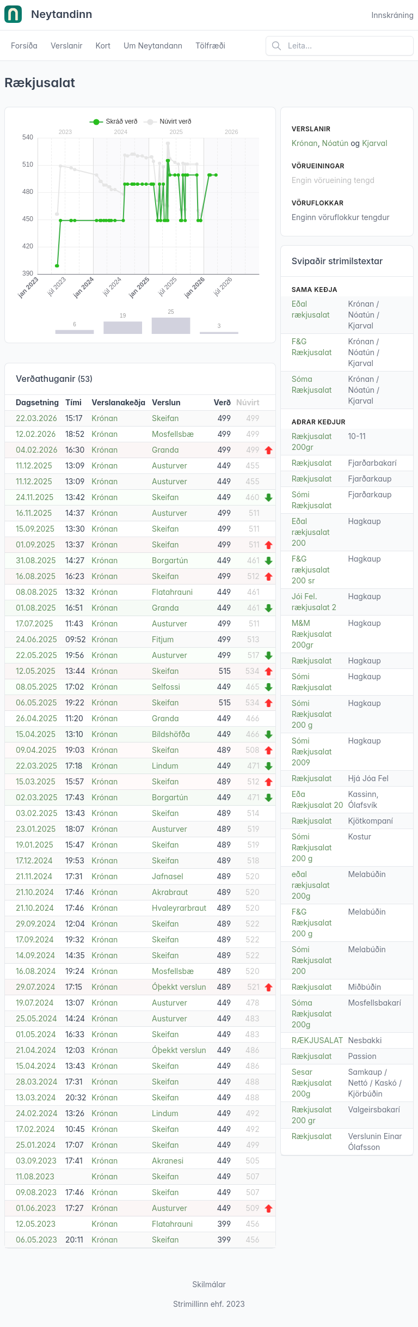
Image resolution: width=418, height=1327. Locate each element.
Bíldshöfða (171, 734)
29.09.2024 (36, 923)
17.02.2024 (35, 1129)
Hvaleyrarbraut (179, 907)
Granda (165, 449)
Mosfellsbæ (173, 434)
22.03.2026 (36, 418)
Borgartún (170, 560)
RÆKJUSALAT (317, 1040)
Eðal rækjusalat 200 (311, 531)
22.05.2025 (36, 655)
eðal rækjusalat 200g (311, 884)
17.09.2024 (35, 939)
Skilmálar (209, 1284)
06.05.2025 (36, 702)
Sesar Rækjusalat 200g (312, 1082)
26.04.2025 (36, 718)
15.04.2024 (36, 1065)
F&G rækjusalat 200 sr (311, 569)
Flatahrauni (172, 591)
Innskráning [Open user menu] (392, 15)
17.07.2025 (34, 623)
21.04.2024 (36, 1050)
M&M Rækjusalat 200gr (312, 633)
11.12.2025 (34, 465)
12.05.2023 (36, 1223)
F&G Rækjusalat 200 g (312, 922)
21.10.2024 (35, 892)
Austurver (169, 465)
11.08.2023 (35, 1176)
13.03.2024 (36, 1097)
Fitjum (163, 639)
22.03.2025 (36, 765)
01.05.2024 (36, 1034)
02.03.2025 (36, 797)
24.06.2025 (36, 639)
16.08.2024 (36, 971)
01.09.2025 (35, 544)
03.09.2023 (36, 1160)
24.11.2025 (34, 497)
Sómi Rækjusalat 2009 (312, 751)
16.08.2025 (36, 576)
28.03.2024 (37, 1081)
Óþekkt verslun (179, 986)
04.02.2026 (37, 449)
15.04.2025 (36, 734)
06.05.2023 (36, 1239)
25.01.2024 (36, 1144)
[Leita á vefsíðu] (340, 46)
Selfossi (166, 686)
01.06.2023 (36, 1208)
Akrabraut (170, 892)
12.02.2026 (36, 434)
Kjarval (374, 143)
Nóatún (335, 143)
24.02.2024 (37, 1113)
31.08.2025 (36, 560)
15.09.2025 (35, 528)
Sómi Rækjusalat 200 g (312, 713)
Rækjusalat (312, 462)
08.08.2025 (36, 591)
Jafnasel (167, 876)
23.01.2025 (36, 828)
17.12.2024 (34, 860)
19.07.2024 (35, 1002)
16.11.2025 (34, 513)
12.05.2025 (36, 670)
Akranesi (167, 1160)
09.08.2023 (36, 1192)
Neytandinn (48, 15)
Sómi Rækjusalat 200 (312, 960)
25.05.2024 (36, 1018)
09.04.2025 (36, 749)
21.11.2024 (34, 876)
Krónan (104, 418)
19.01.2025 (34, 844)
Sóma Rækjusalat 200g (312, 1013)
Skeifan (165, 418)
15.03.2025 (36, 781)
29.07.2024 (35, 986)
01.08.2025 (36, 607)
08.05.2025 (36, 686)
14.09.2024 (35, 955)
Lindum (165, 765)
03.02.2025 (36, 813)
